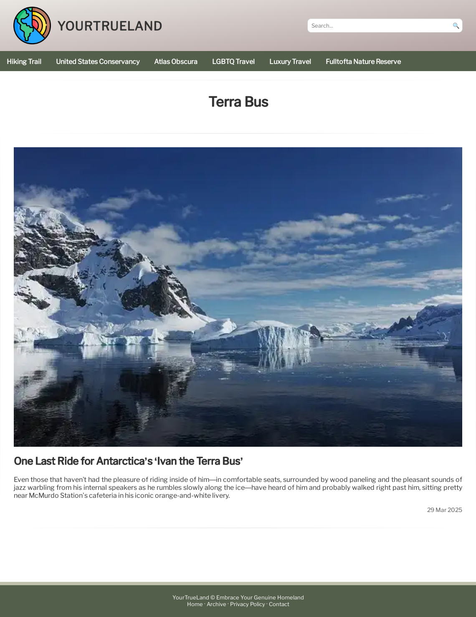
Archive (216, 604)
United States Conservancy (97, 62)
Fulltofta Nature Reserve (363, 62)
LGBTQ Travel (233, 62)
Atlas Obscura (175, 62)
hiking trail (24, 62)
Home (195, 604)
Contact (279, 604)
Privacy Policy (247, 604)
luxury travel (290, 62)
